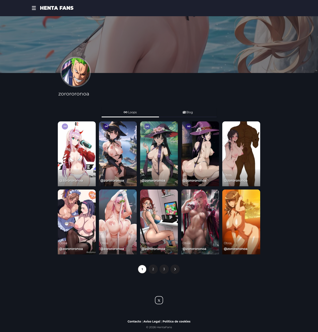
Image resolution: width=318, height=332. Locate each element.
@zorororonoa (71, 180)
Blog (188, 112)
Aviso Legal (151, 321)
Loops (130, 112)
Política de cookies (177, 321)
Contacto (134, 321)
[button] (36, 8)
